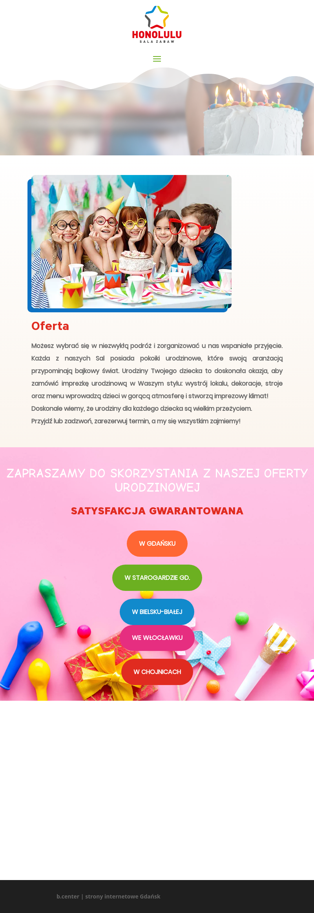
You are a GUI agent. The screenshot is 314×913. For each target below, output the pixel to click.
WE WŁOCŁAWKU (157, 637)
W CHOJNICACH (157, 671)
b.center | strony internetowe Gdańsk (109, 896)
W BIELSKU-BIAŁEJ (157, 611)
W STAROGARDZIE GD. (157, 577)
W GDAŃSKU (157, 543)
